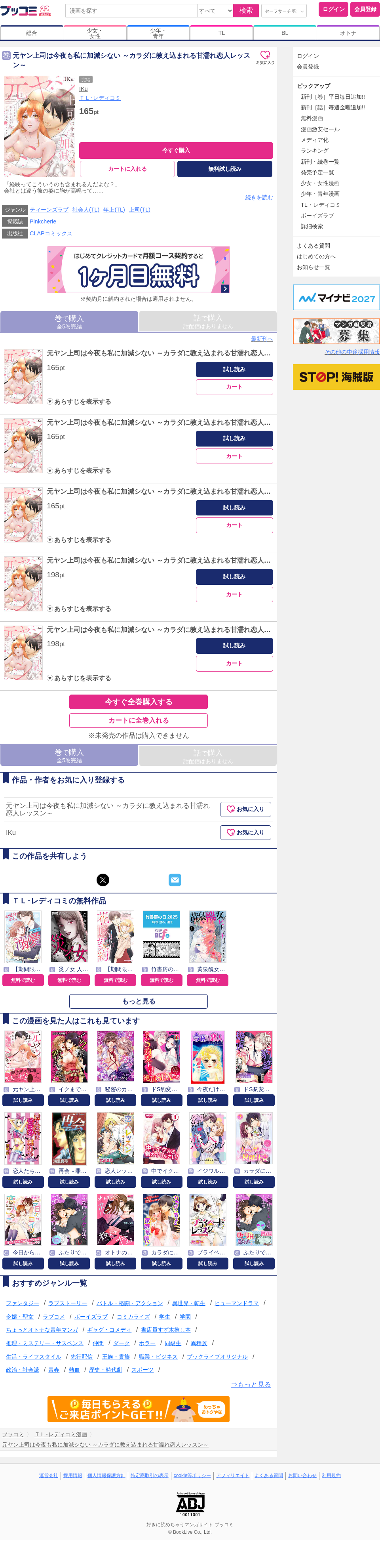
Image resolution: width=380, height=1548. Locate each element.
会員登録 (365, 9)
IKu (83, 89)
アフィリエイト (232, 1476)
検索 (246, 10)
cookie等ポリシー (192, 1476)
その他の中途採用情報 (352, 352)
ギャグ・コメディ (109, 1330)
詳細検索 (312, 226)
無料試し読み (224, 169)
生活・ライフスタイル (33, 1356)
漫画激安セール (320, 129)
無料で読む (23, 980)
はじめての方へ (316, 256)
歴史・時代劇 (105, 1370)
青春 (53, 1370)
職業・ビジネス (158, 1356)
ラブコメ (54, 1316)
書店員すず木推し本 (166, 1330)
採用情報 (72, 1476)
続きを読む (259, 197)
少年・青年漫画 (320, 194)
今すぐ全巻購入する (139, 702)
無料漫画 (312, 118)
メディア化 (315, 140)
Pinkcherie (43, 221)
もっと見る (139, 1001)
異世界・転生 (188, 1303)
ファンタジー (22, 1303)
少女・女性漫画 (320, 183)
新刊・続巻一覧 (320, 161)
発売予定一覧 (317, 172)
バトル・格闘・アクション (130, 1303)
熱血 (74, 1370)
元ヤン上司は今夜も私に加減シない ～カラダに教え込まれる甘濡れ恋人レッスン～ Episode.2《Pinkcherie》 (212, 422)
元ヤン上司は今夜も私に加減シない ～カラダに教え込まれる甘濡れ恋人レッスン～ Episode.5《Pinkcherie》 (212, 630)
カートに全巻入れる (138, 721)
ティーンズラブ (49, 209)
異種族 (199, 1343)
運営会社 (48, 1476)
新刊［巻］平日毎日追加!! (333, 97)
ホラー (147, 1343)
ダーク (121, 1343)
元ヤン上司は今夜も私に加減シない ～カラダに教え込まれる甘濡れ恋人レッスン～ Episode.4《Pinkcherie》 (212, 561)
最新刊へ (262, 339)
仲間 (98, 1343)
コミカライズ (133, 1316)
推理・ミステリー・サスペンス (45, 1343)
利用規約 (331, 1476)
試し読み (234, 369)
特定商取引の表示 (150, 1476)
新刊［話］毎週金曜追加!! (333, 107)
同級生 (173, 1343)
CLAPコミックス (51, 234)
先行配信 (81, 1356)
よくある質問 (313, 245)
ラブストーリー (67, 1303)
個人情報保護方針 (106, 1476)
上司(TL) (139, 209)
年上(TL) (114, 209)
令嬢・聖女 (20, 1316)
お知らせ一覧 (313, 267)
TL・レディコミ (321, 205)
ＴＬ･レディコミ (100, 98)
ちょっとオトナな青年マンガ (42, 1330)
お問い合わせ (302, 1476)
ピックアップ (313, 86)
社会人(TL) (85, 209)
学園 (185, 1316)
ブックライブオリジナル (217, 1356)
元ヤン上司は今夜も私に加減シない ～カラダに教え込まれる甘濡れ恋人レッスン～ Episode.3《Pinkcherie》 (212, 492)
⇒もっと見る (251, 1384)
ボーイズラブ (91, 1316)
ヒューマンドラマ (237, 1303)
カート (234, 387)
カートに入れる (127, 169)
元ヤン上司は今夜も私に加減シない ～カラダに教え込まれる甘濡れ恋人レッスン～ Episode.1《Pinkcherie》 (212, 353)
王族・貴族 (116, 1356)
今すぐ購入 (176, 150)
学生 (164, 1316)
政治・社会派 (22, 1370)
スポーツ (142, 1370)
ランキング (315, 150)
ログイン (334, 9)
